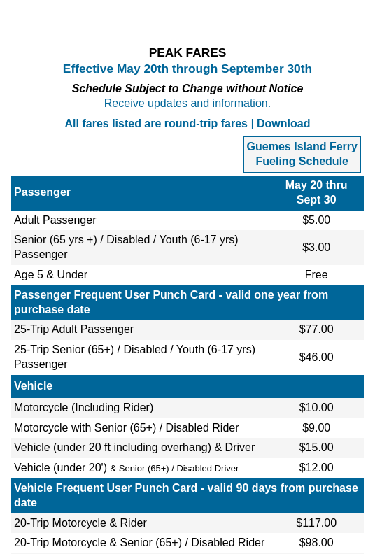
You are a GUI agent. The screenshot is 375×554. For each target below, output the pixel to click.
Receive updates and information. (187, 103)
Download (283, 123)
